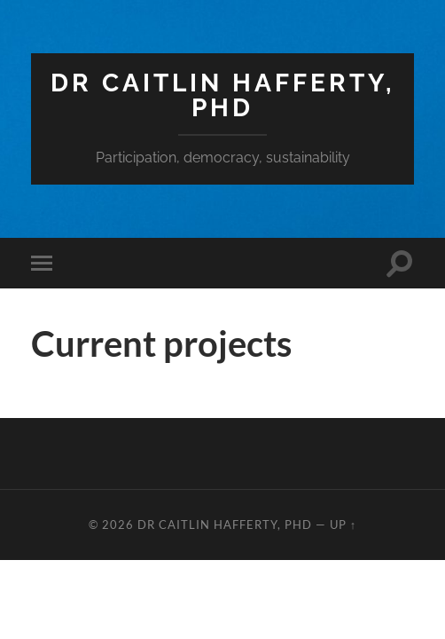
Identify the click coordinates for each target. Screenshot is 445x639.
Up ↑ (343, 524)
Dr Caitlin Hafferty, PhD (223, 95)
